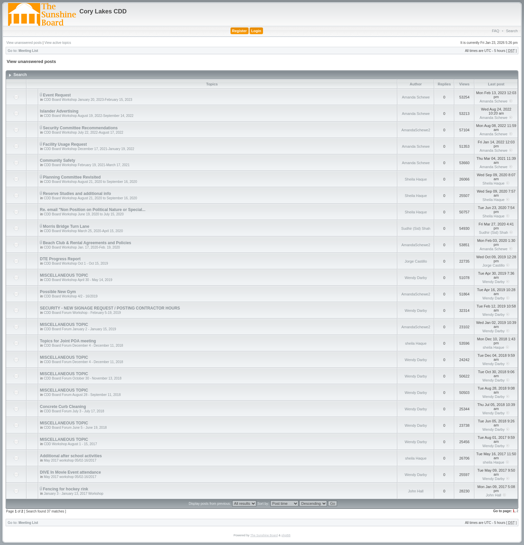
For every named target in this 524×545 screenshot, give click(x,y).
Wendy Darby (416, 278)
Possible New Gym (58, 291)
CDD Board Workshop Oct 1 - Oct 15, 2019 (76, 263)
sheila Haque (416, 343)
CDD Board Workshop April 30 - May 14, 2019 (78, 280)
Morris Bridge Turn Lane (66, 226)
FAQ (495, 31)
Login (256, 31)
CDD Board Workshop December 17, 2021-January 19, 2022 (89, 149)
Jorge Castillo (416, 261)
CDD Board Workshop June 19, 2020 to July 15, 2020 (84, 214)
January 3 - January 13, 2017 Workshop (74, 493)
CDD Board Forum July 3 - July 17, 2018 (74, 411)
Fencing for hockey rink (65, 489)
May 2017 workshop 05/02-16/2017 (70, 460)
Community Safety (57, 160)
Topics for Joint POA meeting (68, 341)
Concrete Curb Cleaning (63, 406)
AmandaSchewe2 (415, 130)
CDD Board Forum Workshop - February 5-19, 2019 (82, 313)
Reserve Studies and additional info (77, 193)
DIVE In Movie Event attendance (70, 472)
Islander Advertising (59, 111)
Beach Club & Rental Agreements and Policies (87, 243)
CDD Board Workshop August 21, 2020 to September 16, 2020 (90, 182)
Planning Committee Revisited (72, 177)
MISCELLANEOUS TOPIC (64, 275)
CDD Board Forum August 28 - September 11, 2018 (82, 395)
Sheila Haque (416, 179)
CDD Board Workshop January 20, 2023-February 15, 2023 (88, 99)
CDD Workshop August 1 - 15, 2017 (70, 444)
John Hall (415, 491)
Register (239, 31)
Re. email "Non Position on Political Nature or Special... (92, 209)
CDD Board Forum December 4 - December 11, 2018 (83, 345)
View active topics (58, 43)
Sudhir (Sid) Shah (416, 228)
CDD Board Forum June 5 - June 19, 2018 (75, 427)
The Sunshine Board (264, 535)
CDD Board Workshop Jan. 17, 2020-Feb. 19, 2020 (82, 247)
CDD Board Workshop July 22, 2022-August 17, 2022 (83, 132)
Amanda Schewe (416, 97)
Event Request (57, 95)
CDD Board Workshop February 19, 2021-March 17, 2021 (87, 165)
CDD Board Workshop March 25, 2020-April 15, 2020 (83, 231)
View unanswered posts (24, 43)
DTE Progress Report (60, 259)
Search (512, 31)
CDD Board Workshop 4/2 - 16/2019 (70, 296)
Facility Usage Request (65, 144)
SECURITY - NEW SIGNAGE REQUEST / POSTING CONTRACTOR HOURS (110, 308)
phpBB (285, 535)
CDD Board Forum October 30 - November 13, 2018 (83, 378)
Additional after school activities (71, 456)
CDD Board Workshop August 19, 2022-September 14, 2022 (89, 116)
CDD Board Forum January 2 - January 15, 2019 (80, 329)
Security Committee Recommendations (80, 128)
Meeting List (28, 51)
